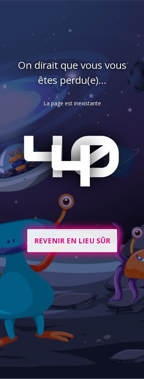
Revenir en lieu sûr (72, 240)
